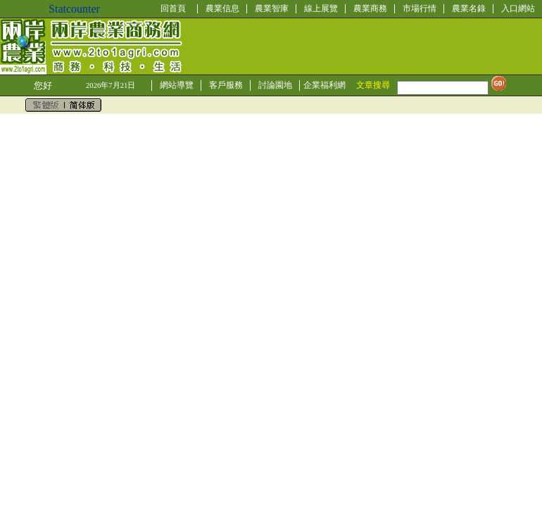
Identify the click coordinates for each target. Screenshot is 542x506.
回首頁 (173, 8)
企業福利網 (324, 85)
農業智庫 (272, 8)
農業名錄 (469, 8)
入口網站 (518, 8)
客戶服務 (226, 85)
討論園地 (275, 85)
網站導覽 (177, 85)
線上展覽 (321, 8)
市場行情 (419, 8)
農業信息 (222, 8)
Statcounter (74, 9)
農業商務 (370, 8)
